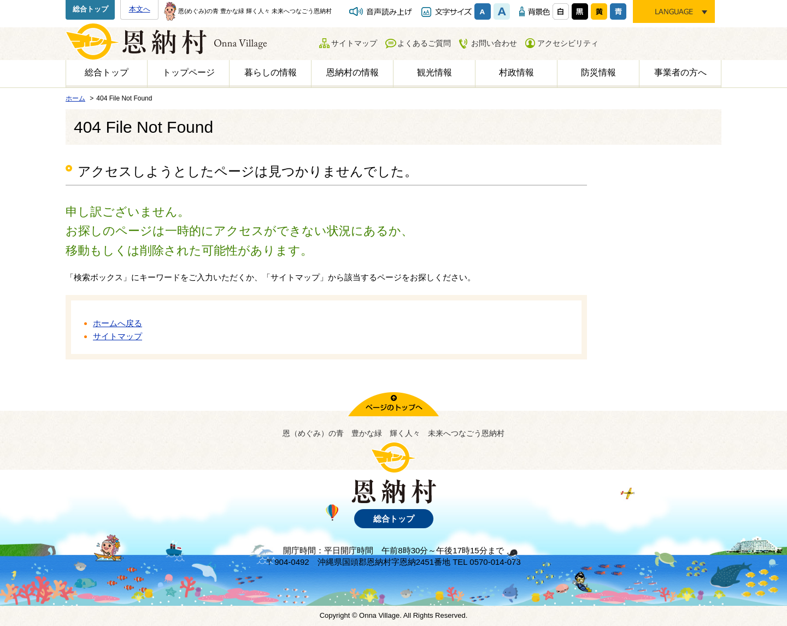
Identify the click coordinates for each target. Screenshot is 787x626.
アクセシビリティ (567, 43)
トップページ (188, 72)
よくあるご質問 (424, 43)
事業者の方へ (680, 72)
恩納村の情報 (352, 72)
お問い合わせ (494, 43)
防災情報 (598, 72)
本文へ (139, 9)
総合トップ (90, 9)
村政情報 (516, 72)
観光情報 (434, 72)
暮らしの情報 (270, 72)
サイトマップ (354, 43)
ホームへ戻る (117, 323)
